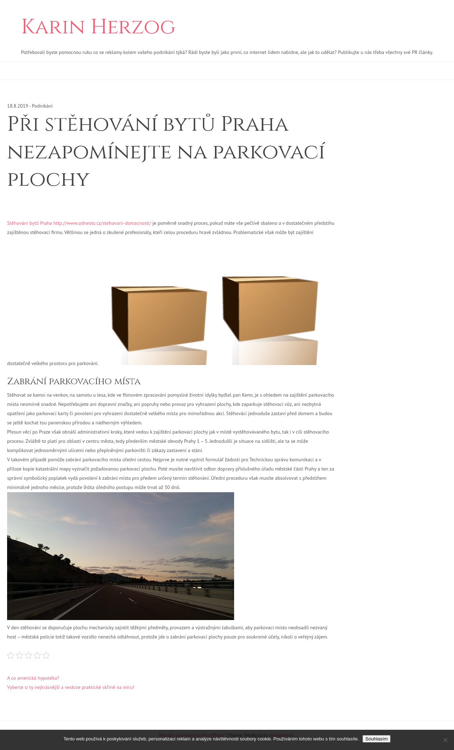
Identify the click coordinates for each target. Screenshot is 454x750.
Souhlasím (376, 738)
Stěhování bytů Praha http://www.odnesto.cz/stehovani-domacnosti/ (79, 223)
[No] (445, 740)
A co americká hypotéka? (33, 678)
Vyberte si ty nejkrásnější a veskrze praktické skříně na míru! (70, 687)
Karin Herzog (98, 27)
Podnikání (42, 106)
